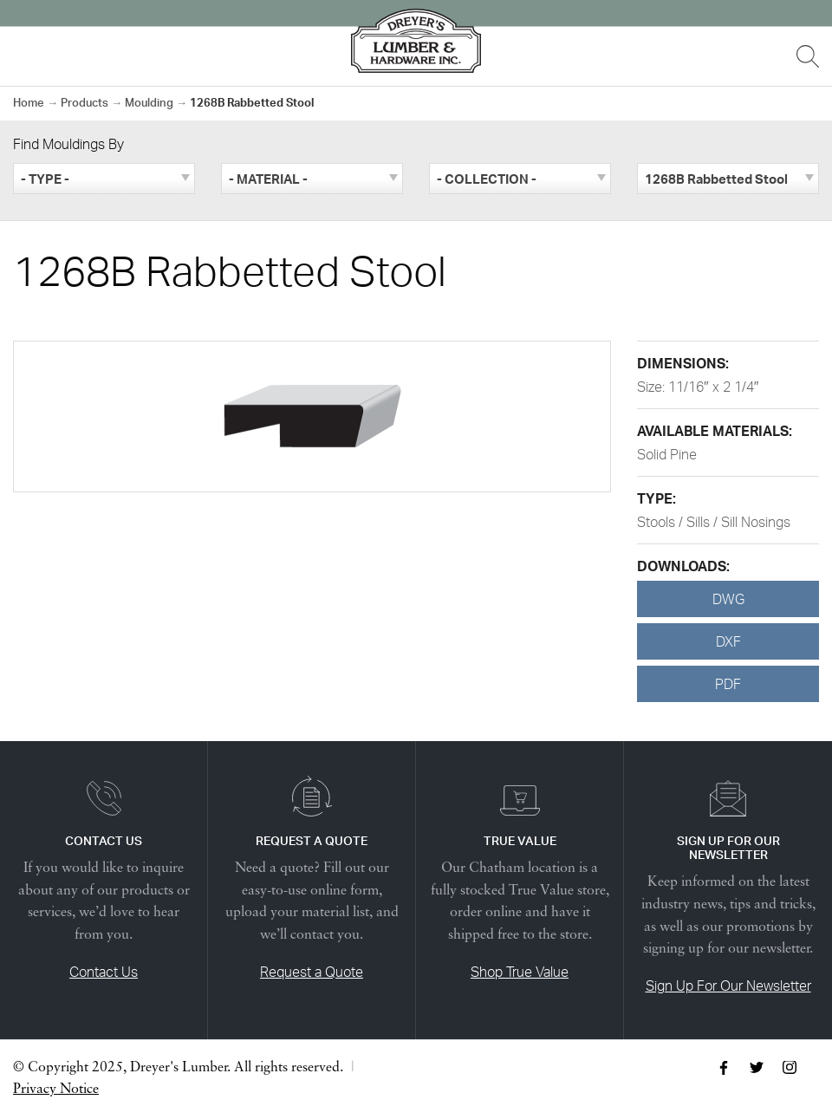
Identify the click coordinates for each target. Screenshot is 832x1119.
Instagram (789, 1068)
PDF (728, 684)
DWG (728, 599)
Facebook (724, 1068)
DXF (728, 641)
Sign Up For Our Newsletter (728, 985)
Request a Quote (311, 971)
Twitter (757, 1068)
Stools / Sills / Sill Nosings (713, 521)
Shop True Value (520, 971)
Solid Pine (667, 454)
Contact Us (103, 971)
